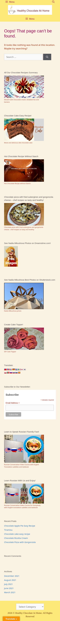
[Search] (47, 57)
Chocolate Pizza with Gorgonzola (20, 542)
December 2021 (11, 576)
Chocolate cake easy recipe (17, 534)
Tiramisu (8, 529)
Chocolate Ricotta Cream (16, 538)
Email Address (13, 403)
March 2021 (10, 592)
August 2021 (10, 580)
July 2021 (8, 584)
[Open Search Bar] (53, 2)
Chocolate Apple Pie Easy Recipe (19, 525)
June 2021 (9, 588)
